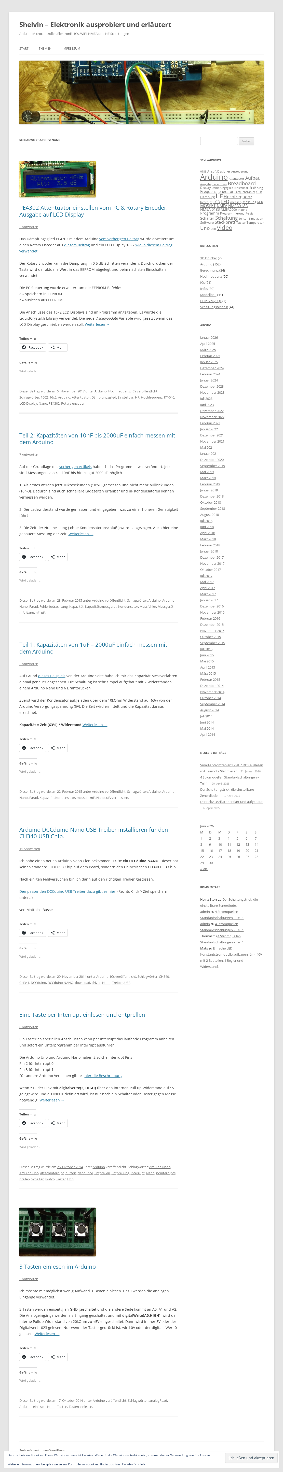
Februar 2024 (210, 374)
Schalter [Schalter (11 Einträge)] (207, 218)
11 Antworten (29, 848)
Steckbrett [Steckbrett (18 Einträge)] (225, 222)
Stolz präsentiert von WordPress (42, 1450)
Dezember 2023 (212, 386)
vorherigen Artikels (75, 466)
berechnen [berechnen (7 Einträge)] (219, 184)
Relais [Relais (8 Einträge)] (249, 213)
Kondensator (128, 606)
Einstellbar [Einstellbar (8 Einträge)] (241, 188)
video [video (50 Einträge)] (224, 227)
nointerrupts (166, 1173)
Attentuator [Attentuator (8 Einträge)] (236, 178)
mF (21, 612)
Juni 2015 (207, 655)
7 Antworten (28, 454)
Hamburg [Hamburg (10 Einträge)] (207, 197)
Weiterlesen (97, 324)
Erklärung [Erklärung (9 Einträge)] (256, 188)
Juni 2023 (207, 404)
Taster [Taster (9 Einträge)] (241, 222)
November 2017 (212, 563)
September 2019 (212, 465)
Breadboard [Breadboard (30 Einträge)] (242, 183)
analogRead (158, 1400)
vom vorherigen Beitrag (119, 238)
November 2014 (212, 691)
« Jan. (204, 869)
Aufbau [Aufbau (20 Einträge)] (253, 178)
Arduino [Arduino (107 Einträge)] (214, 177)
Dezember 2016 (212, 606)
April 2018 (207, 533)
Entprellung (120, 1173)
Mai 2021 (207, 447)
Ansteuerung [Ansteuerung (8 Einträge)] (239, 171)
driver (96, 982)
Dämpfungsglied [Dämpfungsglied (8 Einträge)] (222, 188)
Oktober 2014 (210, 698)
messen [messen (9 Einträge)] (235, 202)
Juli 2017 (206, 575)
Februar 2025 (210, 355)
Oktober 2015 (210, 636)
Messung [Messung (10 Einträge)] (249, 202)
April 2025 (207, 343)
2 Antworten (28, 226)
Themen (45, 48)
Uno (70, 1179)
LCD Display (28, 403)
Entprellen (102, 1173)
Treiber (117, 982)
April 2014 (207, 734)
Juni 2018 (207, 527)
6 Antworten (28, 1027)
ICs (133, 391)
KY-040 (169, 397)
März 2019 (208, 478)
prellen (24, 1179)
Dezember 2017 (212, 557)
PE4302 (54, 403)
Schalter (37, 1179)
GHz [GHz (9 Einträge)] (259, 192)
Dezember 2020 (212, 459)
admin (205, 911)
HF (137, 397)
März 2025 (208, 349)
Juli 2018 (206, 520)
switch (50, 1179)
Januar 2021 (209, 453)
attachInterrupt (52, 1173)
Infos (204, 288)
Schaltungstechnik (214, 307)
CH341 (24, 982)
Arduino (101, 391)
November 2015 (212, 630)
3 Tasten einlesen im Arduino (57, 1266)
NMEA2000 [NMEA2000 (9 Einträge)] (229, 209)
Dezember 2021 (212, 435)
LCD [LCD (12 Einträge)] (216, 201)
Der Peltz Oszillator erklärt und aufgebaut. (231, 801)
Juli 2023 (206, 398)
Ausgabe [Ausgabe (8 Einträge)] (205, 184)
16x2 (53, 397)
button (70, 1173)
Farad (33, 606)
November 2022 (212, 417)
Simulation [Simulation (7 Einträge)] (256, 218)
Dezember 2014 (212, 685)
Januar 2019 (209, 490)
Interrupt (138, 1173)
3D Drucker (208, 258)
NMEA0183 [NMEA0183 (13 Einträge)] (238, 205)
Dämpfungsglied (103, 397)
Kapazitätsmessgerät (101, 606)
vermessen (120, 797)
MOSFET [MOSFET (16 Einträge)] (208, 205)
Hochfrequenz (119, 391)
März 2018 (208, 539)
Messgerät (165, 606)
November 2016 (212, 612)
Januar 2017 (209, 600)
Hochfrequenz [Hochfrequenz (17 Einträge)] (238, 197)
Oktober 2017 (210, 569)
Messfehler (148, 606)
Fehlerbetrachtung (53, 606)
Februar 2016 (210, 618)
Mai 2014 (207, 728)
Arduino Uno (29, 1173)
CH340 (164, 976)
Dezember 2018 (212, 496)
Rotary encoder (73, 403)
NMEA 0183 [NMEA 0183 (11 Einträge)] (210, 209)
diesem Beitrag (77, 245)
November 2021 (212, 441)
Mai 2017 (207, 581)
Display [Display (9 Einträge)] (205, 188)
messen (82, 797)
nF (37, 612)
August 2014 (209, 710)
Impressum (71, 48)
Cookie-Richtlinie (133, 1464)
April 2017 (207, 588)
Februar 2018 (210, 545)
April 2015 (207, 667)
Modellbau (208, 294)
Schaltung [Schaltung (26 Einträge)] (226, 217)
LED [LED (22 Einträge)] (225, 201)
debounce (85, 1173)
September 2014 (212, 704)
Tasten (62, 1406)
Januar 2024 (209, 380)
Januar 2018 (209, 551)
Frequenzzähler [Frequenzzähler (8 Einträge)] (245, 192)
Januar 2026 (209, 337)
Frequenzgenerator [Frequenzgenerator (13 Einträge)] (217, 191)
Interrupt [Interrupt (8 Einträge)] (206, 202)
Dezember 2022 (212, 410)
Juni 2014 (207, 722)
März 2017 (208, 594)
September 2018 (212, 508)
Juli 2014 (206, 716)
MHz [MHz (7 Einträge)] (260, 202)
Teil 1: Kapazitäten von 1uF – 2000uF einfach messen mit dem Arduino (93, 648)
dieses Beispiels (51, 675)
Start (24, 48)
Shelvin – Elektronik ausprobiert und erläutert (95, 24)
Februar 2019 (210, 484)
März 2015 (208, 673)
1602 (44, 397)
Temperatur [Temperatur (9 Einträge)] (255, 222)
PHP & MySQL (211, 301)
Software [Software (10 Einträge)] (207, 222)
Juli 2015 (206, 649)
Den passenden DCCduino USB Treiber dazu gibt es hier (67, 891)
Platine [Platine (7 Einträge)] (242, 209)
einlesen (39, 1406)
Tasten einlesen (80, 1406)
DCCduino (38, 982)
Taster (61, 1179)
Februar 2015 (210, 679)
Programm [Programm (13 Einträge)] (209, 213)
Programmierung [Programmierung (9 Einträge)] (232, 213)
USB (127, 982)
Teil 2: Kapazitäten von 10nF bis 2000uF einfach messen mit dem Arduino (97, 438)
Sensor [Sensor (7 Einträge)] (243, 218)
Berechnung (209, 270)
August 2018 (209, 514)
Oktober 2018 (210, 502)
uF (43, 612)
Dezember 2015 (212, 624)
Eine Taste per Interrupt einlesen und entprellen (82, 1014)
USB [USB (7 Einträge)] (213, 229)
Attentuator (81, 397)
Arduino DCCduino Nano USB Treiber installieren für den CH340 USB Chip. (93, 833)
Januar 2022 (209, 429)
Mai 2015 (207, 661)
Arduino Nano (160, 1167)
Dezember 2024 (212, 368)
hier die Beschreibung (104, 1075)
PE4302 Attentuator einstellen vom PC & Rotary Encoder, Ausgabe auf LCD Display (93, 211)
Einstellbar (125, 397)
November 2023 (212, 392)
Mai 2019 (207, 472)
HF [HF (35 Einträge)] (219, 196)
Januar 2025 (209, 362)
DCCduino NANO (60, 982)
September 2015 (212, 643)
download (82, 982)
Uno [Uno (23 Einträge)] (205, 228)
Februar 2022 (210, 423)
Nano (43, 403)
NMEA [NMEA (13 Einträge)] (222, 205)
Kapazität (76, 606)
